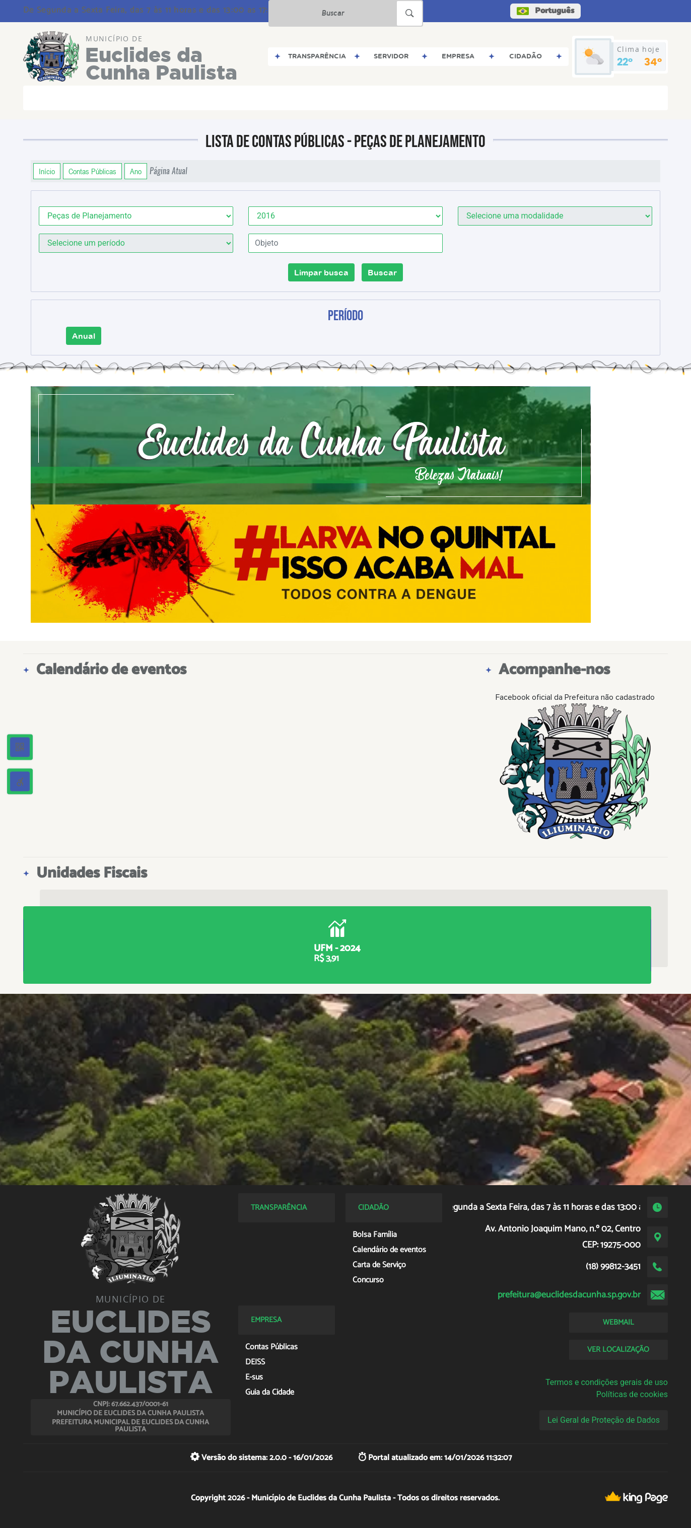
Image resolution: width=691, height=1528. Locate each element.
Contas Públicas (92, 171)
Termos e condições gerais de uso (606, 1382)
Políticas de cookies (632, 1394)
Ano (136, 171)
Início (47, 171)
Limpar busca (321, 272)
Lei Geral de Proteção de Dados (603, 1420)
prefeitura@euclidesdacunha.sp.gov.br (569, 1294)
